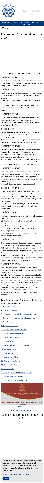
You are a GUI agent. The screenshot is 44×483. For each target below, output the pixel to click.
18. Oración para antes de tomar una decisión (16, 373)
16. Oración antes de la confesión (12, 365)
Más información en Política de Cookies (16, 474)
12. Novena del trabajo (9, 349)
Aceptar (6, 478)
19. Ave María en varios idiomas (12, 377)
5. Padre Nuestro (7, 322)
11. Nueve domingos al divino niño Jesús (15, 345)
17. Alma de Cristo (7, 369)
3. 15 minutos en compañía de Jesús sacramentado (18, 314)
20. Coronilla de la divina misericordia (14, 380)
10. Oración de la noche (9, 341)
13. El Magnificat (7, 353)
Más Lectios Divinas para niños (22, 410)
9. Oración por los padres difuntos (13, 337)
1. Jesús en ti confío (8, 306)
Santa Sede (22, 406)
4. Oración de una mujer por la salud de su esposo (18, 318)
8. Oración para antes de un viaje (12, 334)
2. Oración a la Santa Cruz (10, 310)
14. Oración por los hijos (9, 357)
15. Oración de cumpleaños (10, 361)
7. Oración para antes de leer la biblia (14, 330)
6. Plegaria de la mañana (9, 326)
